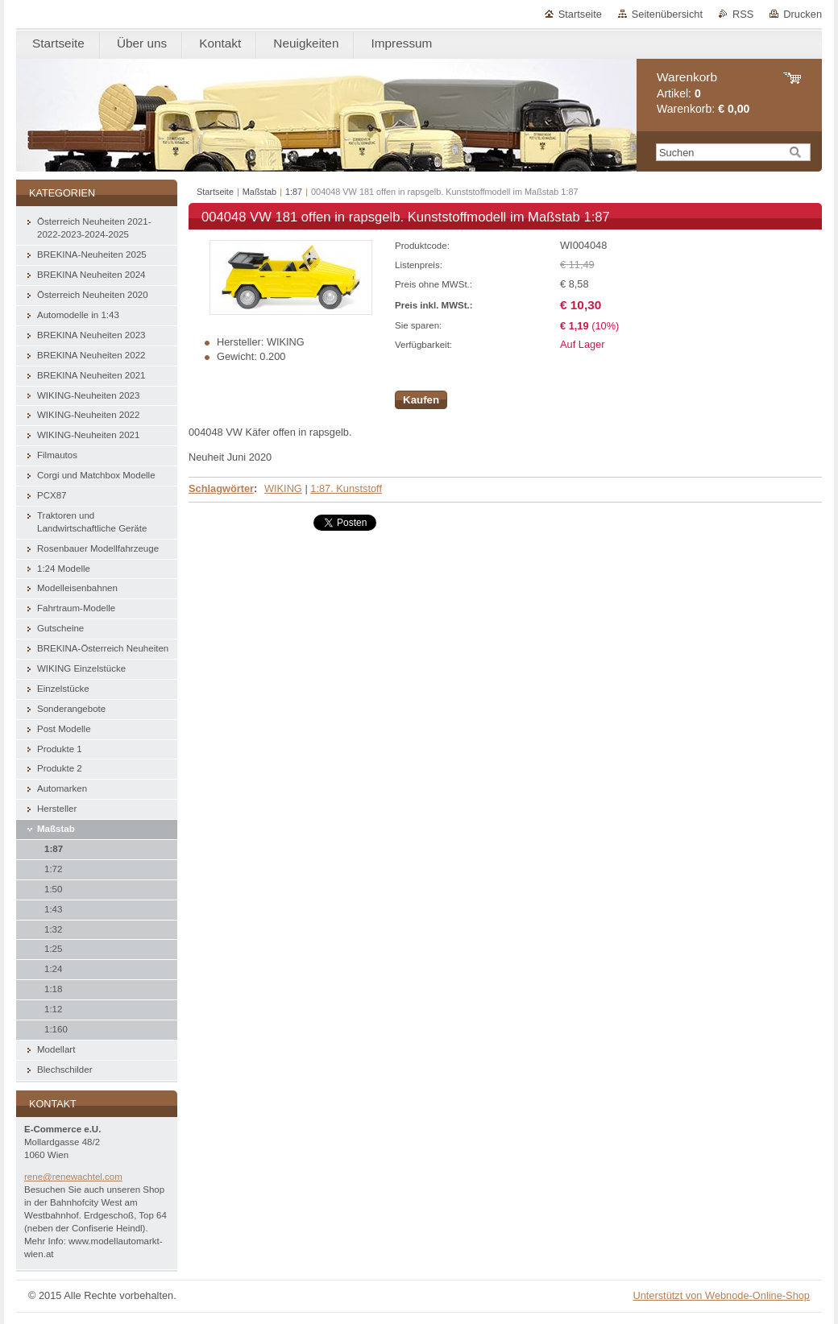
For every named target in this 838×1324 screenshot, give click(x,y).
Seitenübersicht (667, 14)
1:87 (293, 192)
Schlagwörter (221, 488)
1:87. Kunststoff (346, 488)
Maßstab (259, 192)
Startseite (580, 14)
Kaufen (421, 400)
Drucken (802, 14)
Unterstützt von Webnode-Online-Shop (721, 1295)
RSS (742, 14)
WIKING (283, 488)
